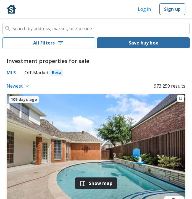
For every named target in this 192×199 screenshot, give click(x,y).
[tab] (44, 73)
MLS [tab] (11, 73)
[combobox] (96, 28)
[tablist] (96, 73)
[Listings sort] (18, 86)
